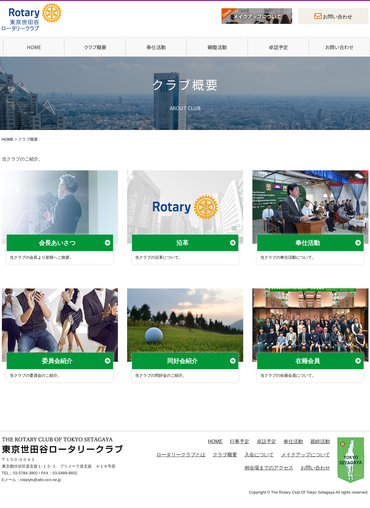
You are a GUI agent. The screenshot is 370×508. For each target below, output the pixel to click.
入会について (259, 454)
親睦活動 (217, 47)
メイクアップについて (305, 454)
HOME (34, 47)
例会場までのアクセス (268, 467)
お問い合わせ (337, 16)
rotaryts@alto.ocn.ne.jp (40, 479)
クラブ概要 (95, 47)
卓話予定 (278, 47)
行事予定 (239, 441)
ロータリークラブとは (180, 454)
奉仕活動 (156, 47)
